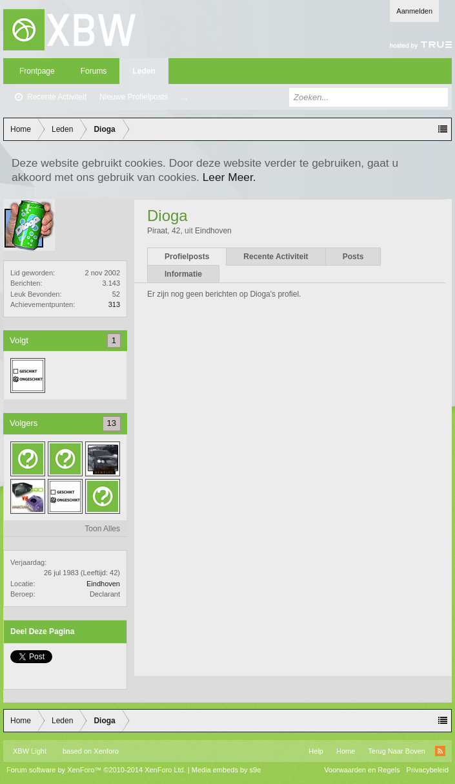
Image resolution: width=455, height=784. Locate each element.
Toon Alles (102, 528)
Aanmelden (414, 11)
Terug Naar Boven (396, 751)
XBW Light (29, 751)
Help (315, 751)
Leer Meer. (229, 177)
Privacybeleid (428, 770)
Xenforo (106, 751)
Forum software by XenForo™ (96, 770)
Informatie (183, 274)
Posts (353, 256)
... (184, 96)
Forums (94, 71)
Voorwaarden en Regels (361, 770)
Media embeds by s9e (226, 770)
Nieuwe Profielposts (133, 96)
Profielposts (187, 256)
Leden (143, 71)
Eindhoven (103, 584)
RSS (440, 751)
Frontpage (37, 71)
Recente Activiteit (56, 96)
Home (345, 751)
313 (114, 304)
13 (111, 423)
